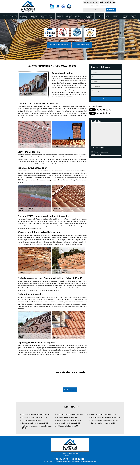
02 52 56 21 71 (91, 2)
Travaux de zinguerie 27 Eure (60, 16)
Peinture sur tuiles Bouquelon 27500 (68, 426)
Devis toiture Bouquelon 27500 (31, 420)
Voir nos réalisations (59, 45)
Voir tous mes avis (70, 390)
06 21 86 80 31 (107, 2)
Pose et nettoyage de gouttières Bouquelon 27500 (72, 414)
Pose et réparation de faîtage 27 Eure (23, 16)
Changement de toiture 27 (99, 16)
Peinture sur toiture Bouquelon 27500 (103, 423)
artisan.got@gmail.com (72, 40)
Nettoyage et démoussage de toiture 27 (89, 16)
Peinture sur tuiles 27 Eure (134, 16)
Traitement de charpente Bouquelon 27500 (104, 420)
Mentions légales (89, 461)
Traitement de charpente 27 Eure (34, 16)
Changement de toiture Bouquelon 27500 (35, 423)
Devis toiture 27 (108, 16)
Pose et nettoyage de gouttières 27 (78, 16)
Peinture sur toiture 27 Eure (43, 16)
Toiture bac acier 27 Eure (51, 16)
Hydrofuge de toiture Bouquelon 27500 (103, 414)
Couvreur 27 (5, 16)
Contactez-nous (82, 45)
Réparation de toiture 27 (115, 16)
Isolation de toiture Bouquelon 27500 (68, 423)
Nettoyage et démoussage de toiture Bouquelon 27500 (37, 427)
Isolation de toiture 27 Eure (69, 16)
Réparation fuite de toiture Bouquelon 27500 (36, 414)
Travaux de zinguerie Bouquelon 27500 (69, 420)
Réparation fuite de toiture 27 (125, 16)
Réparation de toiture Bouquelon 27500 (34, 417)
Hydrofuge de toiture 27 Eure (14, 16)
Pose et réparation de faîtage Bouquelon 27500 (105, 417)
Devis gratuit (77, 461)
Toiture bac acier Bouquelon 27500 (67, 417)
